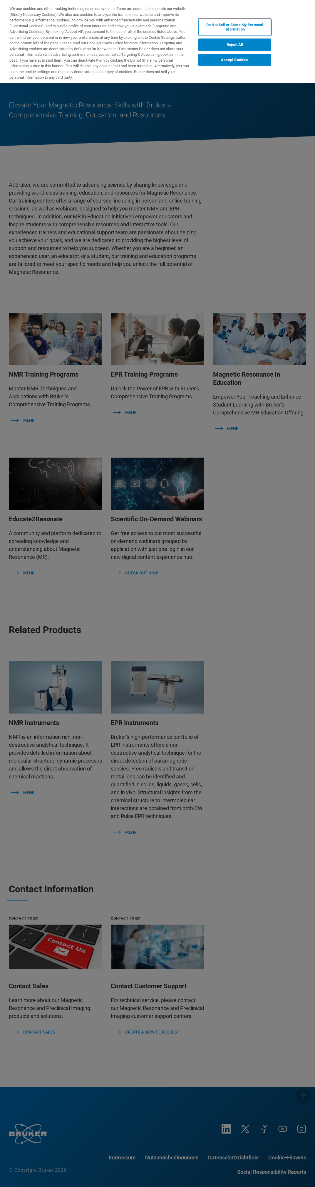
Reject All (235, 44)
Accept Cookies (234, 60)
